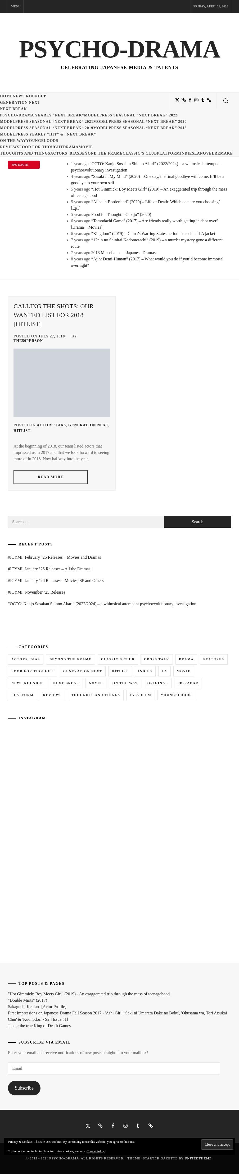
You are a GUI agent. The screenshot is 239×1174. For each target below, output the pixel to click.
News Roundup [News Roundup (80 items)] (27, 683)
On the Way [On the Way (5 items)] (125, 683)
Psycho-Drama (119, 49)
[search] (225, 101)
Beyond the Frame (101, 153)
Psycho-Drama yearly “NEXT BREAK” (42, 115)
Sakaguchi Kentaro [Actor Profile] (37, 1006)
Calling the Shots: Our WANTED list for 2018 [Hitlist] (53, 315)
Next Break (13, 109)
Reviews (9, 147)
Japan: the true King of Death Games (39, 1025)
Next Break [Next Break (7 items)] (66, 683)
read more (51, 477)
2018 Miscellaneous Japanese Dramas (123, 252)
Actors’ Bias (64, 153)
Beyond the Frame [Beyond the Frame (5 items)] (70, 659)
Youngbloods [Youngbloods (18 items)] (176, 695)
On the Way (13, 141)
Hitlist (22, 431)
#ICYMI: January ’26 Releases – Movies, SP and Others (56, 580)
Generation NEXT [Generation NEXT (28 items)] (82, 671)
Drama (71, 147)
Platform (168, 153)
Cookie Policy (96, 1151)
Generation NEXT (20, 103)
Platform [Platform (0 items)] (22, 695)
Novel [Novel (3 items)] (96, 683)
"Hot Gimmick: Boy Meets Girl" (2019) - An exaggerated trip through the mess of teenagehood (89, 994)
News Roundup (29, 96)
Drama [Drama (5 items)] (186, 659)
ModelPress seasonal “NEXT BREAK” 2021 (46, 122)
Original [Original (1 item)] (157, 683)
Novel (207, 153)
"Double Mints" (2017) (27, 1000)
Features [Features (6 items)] (213, 659)
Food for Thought (41, 147)
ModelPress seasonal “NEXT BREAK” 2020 (140, 122)
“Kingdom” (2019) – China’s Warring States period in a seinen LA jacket (153, 233)
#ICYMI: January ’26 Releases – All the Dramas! (50, 569)
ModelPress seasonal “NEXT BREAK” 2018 (140, 128)
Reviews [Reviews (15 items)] (52, 695)
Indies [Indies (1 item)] (145, 671)
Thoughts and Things (25, 153)
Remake (223, 153)
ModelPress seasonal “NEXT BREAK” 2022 (131, 115)
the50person (28, 341)
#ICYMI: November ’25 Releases (36, 592)
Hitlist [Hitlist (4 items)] (120, 671)
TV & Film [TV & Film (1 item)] (140, 695)
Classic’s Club (140, 153)
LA (197, 153)
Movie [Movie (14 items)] (184, 671)
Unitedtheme (198, 1158)
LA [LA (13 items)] (164, 671)
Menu (16, 6)
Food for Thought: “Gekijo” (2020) (121, 214)
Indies (187, 153)
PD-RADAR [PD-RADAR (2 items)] (188, 683)
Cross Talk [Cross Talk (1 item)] (156, 659)
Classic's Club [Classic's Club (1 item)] (117, 659)
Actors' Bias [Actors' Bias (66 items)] (25, 659)
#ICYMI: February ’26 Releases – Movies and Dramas (54, 557)
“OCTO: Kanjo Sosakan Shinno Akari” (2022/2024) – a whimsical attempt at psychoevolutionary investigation (102, 604)
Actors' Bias (51, 425)
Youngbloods (42, 141)
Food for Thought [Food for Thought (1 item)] (32, 671)
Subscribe (24, 1088)
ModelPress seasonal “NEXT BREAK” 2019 (46, 128)
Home (6, 96)
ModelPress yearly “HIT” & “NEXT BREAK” (48, 134)
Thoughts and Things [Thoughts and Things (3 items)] (95, 695)
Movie (86, 147)
